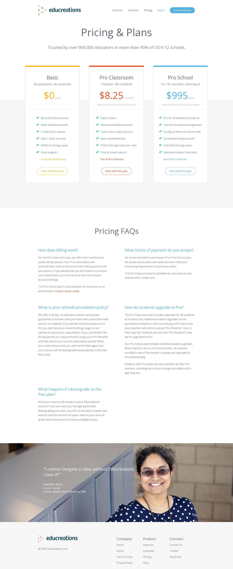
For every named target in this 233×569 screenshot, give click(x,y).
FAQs (146, 563)
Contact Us (176, 545)
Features (117, 10)
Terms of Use (124, 557)
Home (120, 545)
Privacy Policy (124, 563)
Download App (182, 10)
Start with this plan (52, 171)
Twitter (174, 551)
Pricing (148, 10)
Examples (133, 10)
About (120, 551)
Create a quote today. (67, 291)
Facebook (175, 557)
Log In (161, 10)
